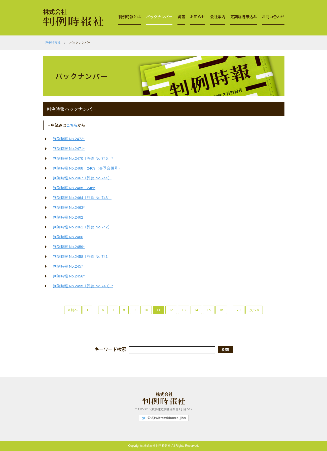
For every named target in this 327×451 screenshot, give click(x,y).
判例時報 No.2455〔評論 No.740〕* (83, 286)
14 (196, 310)
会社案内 (217, 16)
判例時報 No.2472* (69, 139)
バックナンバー (159, 16)
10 (146, 310)
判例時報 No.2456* (69, 276)
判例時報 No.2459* (69, 246)
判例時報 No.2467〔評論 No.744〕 (82, 178)
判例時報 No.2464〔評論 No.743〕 (82, 197)
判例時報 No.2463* (69, 207)
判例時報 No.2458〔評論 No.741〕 (82, 256)
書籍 (181, 16)
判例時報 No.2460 (68, 237)
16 (221, 310)
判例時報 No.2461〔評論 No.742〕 (82, 227)
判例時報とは (129, 16)
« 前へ (73, 310)
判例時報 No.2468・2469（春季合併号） (87, 168)
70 (239, 310)
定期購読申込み (243, 16)
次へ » (254, 310)
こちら (72, 125)
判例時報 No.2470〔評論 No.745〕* (83, 158)
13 (184, 310)
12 (171, 310)
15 (209, 310)
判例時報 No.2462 (68, 217)
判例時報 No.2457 (68, 266)
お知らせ (197, 16)
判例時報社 (52, 42)
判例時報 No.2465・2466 (74, 188)
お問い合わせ (273, 16)
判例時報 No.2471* (69, 148)
